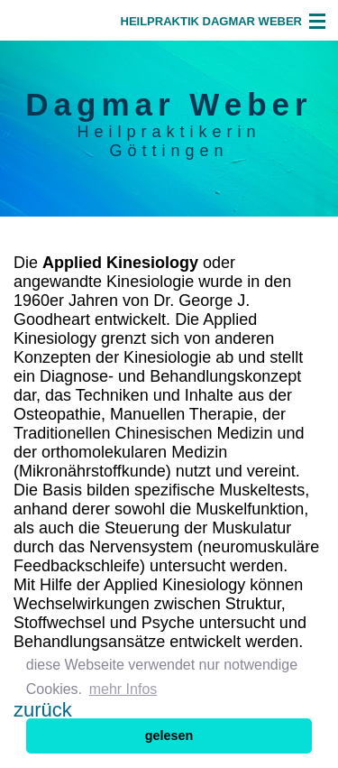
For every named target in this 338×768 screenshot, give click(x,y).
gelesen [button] (169, 735)
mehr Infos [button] (123, 689)
